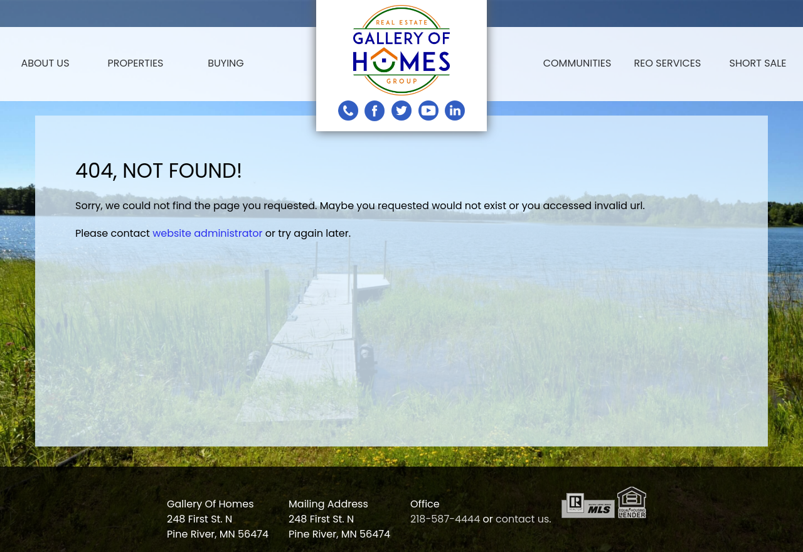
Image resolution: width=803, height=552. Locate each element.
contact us (522, 519)
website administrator (207, 233)
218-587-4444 (445, 519)
